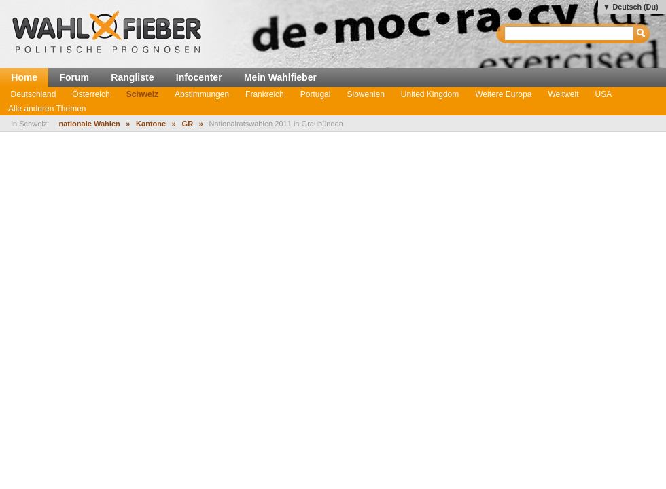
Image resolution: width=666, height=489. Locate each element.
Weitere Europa (503, 94)
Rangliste (132, 77)
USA (603, 94)
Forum (74, 77)
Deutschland (33, 94)
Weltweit (563, 94)
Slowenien (365, 94)
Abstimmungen (202, 94)
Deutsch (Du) (635, 7)
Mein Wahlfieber (280, 77)
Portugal (315, 94)
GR (188, 124)
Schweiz (142, 94)
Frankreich (264, 94)
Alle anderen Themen (47, 108)
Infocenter (199, 77)
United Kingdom (430, 94)
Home (24, 77)
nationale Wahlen (89, 124)
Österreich (90, 94)
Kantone (151, 124)
